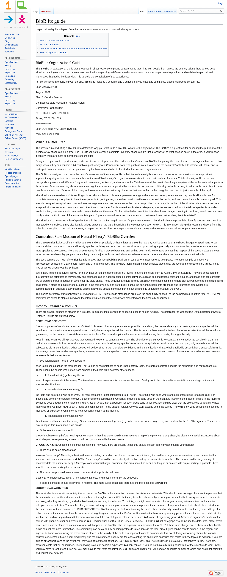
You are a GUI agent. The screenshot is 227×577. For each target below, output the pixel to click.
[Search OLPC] (201, 11)
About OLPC (50, 572)
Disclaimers (63, 572)
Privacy (38, 572)
